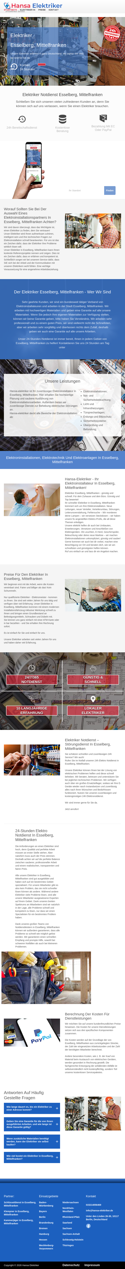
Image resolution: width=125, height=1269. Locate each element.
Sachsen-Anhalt (71, 1234)
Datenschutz (71, 1265)
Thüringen (68, 1245)
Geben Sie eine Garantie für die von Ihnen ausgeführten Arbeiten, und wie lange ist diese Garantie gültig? (30, 1124)
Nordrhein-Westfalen (68, 1210)
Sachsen (67, 1228)
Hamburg (44, 1234)
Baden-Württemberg (46, 1204)
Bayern (43, 1211)
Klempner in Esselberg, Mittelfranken (16, 1213)
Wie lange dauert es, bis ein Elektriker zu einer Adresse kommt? (29, 1108)
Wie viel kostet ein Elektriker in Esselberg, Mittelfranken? (30, 1157)
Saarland (67, 1222)
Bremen (43, 1228)
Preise (41, 10)
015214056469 (93, 1205)
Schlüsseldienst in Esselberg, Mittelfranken (20, 1204)
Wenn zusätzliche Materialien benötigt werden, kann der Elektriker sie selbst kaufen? (28, 1141)
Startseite (10, 10)
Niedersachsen (70, 1202)
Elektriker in (27, 10)
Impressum (92, 1265)
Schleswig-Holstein (72, 1239)
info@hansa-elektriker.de (99, 1210)
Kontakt (53, 10)
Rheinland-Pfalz (71, 1217)
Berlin (42, 1217)
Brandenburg (46, 1222)
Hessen (43, 1239)
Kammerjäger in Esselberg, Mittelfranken (18, 1222)
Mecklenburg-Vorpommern (46, 1247)
